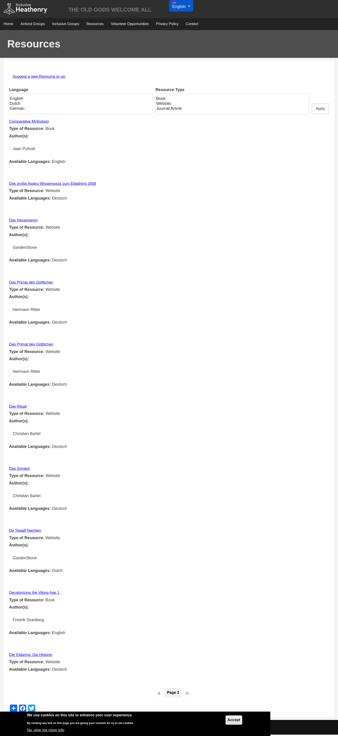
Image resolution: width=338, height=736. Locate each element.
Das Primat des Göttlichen (32, 283)
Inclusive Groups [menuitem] (65, 25)
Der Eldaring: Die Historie (32, 656)
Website (230, 105)
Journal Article (230, 110)
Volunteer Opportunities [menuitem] (130, 25)
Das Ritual (18, 407)
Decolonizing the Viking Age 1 (36, 594)
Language (18, 91)
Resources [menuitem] (94, 25)
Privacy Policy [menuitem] (167, 25)
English (79, 100)
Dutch (79, 105)
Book (230, 100)
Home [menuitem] (8, 25)
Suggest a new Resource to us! (41, 77)
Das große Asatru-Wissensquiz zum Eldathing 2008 (55, 185)
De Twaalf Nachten (26, 531)
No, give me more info (47, 730)
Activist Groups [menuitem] (33, 25)
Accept (233, 720)
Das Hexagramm (24, 221)
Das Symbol (20, 470)
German (79, 110)
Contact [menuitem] (192, 25)
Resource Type (169, 91)
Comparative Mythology (30, 122)
